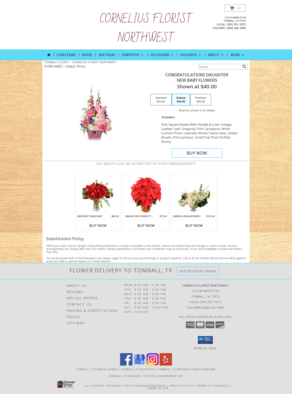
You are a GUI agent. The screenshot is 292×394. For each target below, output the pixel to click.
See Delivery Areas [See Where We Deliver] (197, 271)
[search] (244, 67)
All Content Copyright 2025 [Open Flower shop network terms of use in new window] (108, 385)
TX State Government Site (163, 376)
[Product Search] (219, 67)
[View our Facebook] (126, 364)
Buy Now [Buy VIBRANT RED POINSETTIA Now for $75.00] (146, 225)
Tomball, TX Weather (125, 376)
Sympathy (133, 55)
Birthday (107, 55)
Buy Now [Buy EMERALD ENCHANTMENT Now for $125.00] (194, 225)
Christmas (66, 55)
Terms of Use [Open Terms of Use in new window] (158, 388)
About (216, 55)
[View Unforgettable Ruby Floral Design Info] (98, 194)
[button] (235, 8)
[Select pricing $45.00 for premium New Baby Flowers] (201, 99)
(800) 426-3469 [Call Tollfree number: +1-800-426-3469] (213, 307)
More (238, 55)
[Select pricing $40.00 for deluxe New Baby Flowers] (181, 99)
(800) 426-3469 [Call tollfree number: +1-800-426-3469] (236, 28)
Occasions (162, 55)
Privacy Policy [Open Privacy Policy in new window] (182, 385)
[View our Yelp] (166, 364)
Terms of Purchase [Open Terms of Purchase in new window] (213, 385)
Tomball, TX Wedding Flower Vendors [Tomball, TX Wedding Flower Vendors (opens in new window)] (187, 369)
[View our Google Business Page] (139, 364)
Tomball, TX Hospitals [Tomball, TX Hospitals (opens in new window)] (138, 369)
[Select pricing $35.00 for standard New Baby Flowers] (160, 99)
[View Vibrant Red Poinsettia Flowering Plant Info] (146, 194)
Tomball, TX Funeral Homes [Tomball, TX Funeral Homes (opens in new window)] (97, 369)
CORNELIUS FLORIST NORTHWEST (146, 29)
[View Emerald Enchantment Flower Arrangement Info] (194, 194)
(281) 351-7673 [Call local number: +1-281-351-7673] (236, 24)
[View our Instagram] (152, 364)
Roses (87, 55)
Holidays (190, 55)
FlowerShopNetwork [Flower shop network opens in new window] (148, 385)
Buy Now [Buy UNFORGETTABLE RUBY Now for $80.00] (98, 225)
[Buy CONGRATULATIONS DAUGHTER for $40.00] (196, 153)
